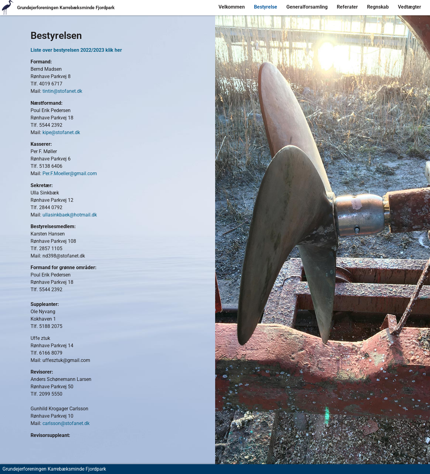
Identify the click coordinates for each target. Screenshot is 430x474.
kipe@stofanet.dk (61, 132)
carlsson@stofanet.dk (66, 423)
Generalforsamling (307, 7)
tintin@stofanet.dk (62, 91)
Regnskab (378, 7)
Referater (347, 7)
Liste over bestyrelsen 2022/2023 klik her (76, 50)
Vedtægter (409, 7)
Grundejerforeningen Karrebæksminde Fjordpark (66, 7)
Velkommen (232, 7)
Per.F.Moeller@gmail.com (69, 173)
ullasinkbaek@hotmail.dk (69, 215)
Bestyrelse (265, 7)
